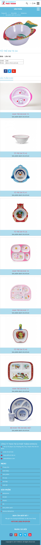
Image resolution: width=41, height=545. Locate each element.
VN (34, 3)
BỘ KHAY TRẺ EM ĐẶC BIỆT (20, 428)
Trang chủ (4, 13)
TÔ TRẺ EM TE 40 (20, 349)
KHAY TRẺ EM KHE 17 (20, 310)
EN (31, 3)
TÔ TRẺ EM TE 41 (20, 192)
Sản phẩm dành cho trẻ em (13, 15)
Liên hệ (5, 485)
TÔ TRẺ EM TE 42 (20, 153)
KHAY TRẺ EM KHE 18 (20, 271)
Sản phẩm (14, 13)
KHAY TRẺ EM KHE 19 (20, 114)
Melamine (24, 13)
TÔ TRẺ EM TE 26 (20, 232)
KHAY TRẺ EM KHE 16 (20, 388)
